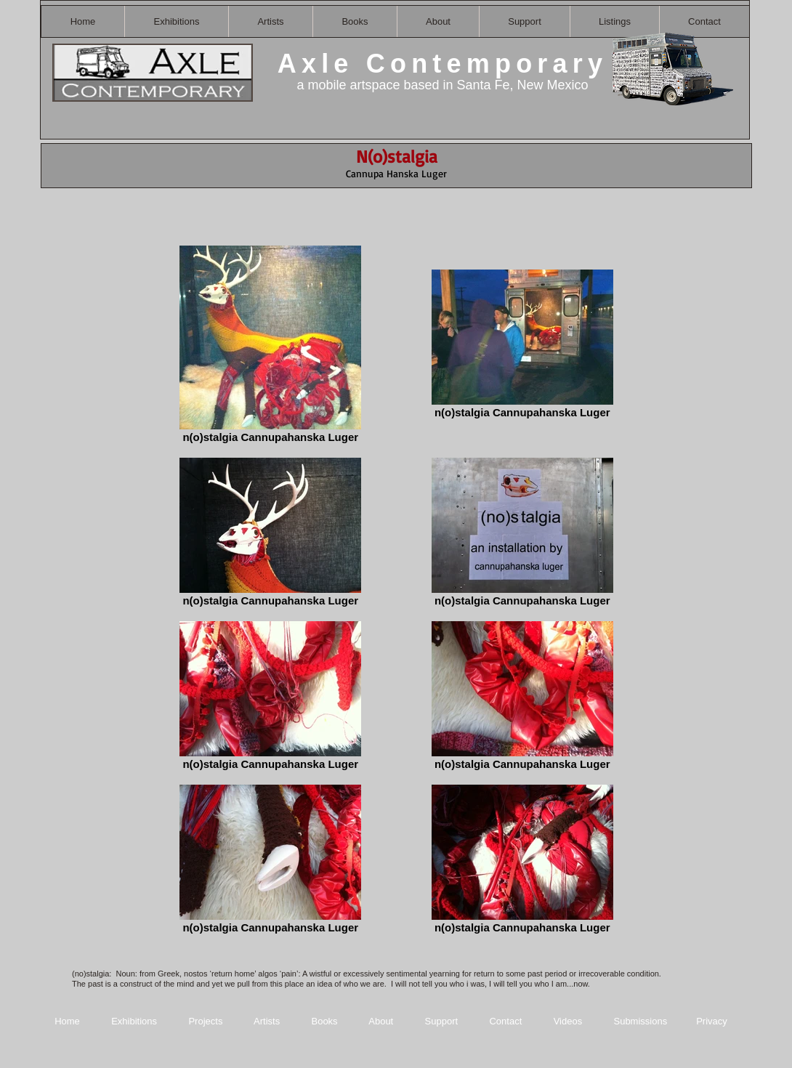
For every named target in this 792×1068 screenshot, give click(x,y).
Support (441, 1021)
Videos (568, 1021)
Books (324, 1021)
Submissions (640, 1021)
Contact (506, 1021)
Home (67, 1021)
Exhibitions (134, 1021)
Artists (267, 1021)
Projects (205, 1021)
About (382, 1021)
